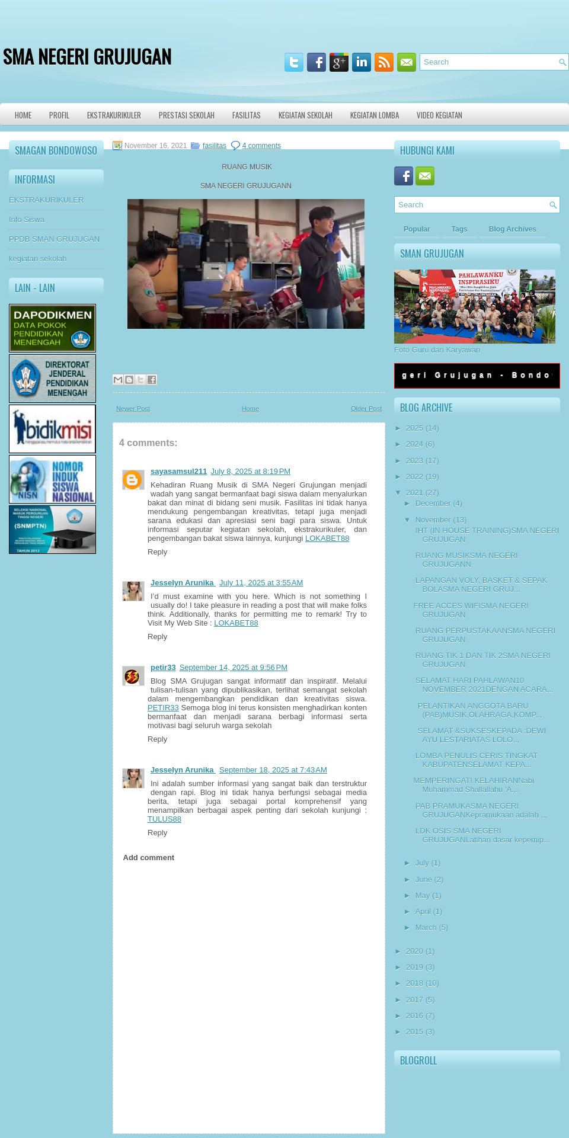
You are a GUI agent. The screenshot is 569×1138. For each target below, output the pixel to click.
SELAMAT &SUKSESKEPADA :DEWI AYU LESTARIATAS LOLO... (479, 735)
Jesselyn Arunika (183, 582)
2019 (414, 967)
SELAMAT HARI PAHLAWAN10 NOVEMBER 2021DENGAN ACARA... (483, 685)
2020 (414, 951)
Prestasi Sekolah (187, 115)
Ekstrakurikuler (114, 115)
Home (23, 115)
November (433, 519)
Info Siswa (26, 219)
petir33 (163, 667)
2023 (414, 460)
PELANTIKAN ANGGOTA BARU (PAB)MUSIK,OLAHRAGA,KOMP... (477, 710)
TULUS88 (164, 819)
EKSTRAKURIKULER (46, 199)
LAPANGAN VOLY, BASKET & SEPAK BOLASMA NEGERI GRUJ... (480, 585)
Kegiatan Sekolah (306, 115)
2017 (414, 999)
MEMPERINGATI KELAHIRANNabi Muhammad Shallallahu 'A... (473, 785)
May (422, 895)
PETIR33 (163, 707)
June (423, 879)
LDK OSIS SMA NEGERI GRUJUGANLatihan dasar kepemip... (481, 835)
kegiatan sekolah (38, 258)
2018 (414, 983)
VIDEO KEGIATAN (439, 115)
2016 (414, 1015)
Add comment (149, 857)
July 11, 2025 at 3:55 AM (261, 582)
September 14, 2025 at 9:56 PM (233, 667)
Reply (157, 551)
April (423, 911)
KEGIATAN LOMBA (374, 115)
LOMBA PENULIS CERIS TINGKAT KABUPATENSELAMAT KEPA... (475, 760)
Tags (460, 229)
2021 (414, 492)
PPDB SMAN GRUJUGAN (54, 239)
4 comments (261, 146)
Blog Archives (512, 229)
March (426, 927)
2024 (414, 444)
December (433, 503)
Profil (59, 115)
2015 (414, 1031)
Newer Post (133, 408)
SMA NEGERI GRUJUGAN (87, 56)
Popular (417, 229)
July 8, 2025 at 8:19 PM (250, 471)
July (422, 862)
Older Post (366, 408)
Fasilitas (246, 115)
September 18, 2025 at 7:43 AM (273, 769)
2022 (414, 476)
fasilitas (214, 146)
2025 (414, 428)
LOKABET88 (327, 538)
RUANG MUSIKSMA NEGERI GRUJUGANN (465, 560)
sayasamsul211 (179, 471)
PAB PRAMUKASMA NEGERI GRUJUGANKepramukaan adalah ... (480, 810)
